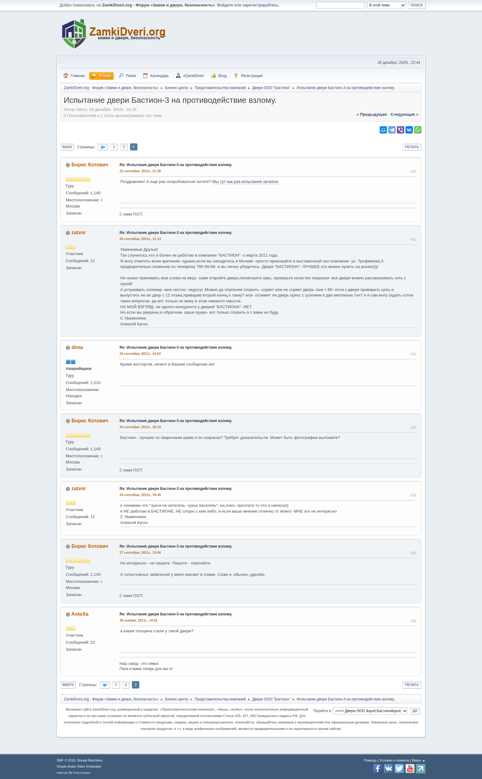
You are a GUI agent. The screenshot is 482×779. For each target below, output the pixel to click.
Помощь (370, 760)
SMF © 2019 (66, 760)
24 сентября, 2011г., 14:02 (140, 353)
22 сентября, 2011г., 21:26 (140, 171)
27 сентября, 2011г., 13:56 (140, 552)
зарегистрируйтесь (261, 5)
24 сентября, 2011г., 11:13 (140, 239)
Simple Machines (89, 760)
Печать (412, 147)
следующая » (404, 114)
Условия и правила (394, 760)
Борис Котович (89, 164)
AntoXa (80, 614)
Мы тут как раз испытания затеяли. (245, 181)
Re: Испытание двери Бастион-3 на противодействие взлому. (176, 165)
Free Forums (82, 772)
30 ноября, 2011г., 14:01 (139, 620)
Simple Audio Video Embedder (79, 766)
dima (77, 347)
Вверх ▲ (418, 760)
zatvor (78, 232)
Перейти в (322, 711)
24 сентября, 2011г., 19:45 (140, 495)
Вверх (68, 685)
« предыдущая (372, 114)
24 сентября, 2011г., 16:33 (140, 427)
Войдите (225, 5)
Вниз (67, 147)
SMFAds (62, 772)
